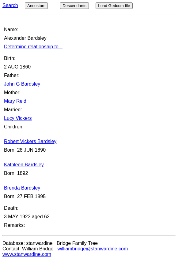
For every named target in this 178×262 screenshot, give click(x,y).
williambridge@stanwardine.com (93, 248)
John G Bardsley (22, 84)
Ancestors (36, 5)
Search (10, 5)
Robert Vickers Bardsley (30, 141)
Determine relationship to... (33, 46)
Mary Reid (15, 101)
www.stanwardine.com (26, 254)
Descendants (74, 5)
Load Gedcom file (114, 5)
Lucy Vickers (18, 118)
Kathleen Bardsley (24, 164)
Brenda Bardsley (22, 187)
